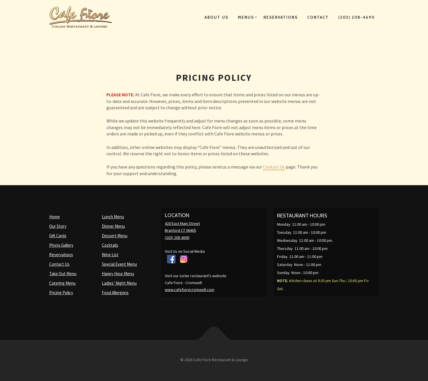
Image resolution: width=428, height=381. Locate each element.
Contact (318, 17)
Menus (246, 17)
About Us (216, 17)
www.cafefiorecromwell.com (189, 289)
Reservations (280, 17)
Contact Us (274, 167)
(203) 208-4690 (356, 17)
